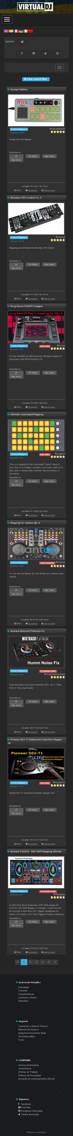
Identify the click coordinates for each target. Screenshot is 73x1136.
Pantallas (23, 1001)
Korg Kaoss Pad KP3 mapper (26, 306)
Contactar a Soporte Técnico (33, 1026)
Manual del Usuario (28, 1029)
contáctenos (24, 1068)
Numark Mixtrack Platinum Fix (27, 631)
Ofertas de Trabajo (28, 1072)
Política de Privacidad (29, 1075)
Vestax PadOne (19, 89)
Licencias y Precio (27, 997)
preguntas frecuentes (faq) (32, 1033)
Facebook (24, 1104)
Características (26, 994)
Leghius (61, 453)
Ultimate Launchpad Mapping (26, 414)
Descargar (23, 987)
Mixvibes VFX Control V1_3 (25, 197)
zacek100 (60, 782)
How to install (49, 190)
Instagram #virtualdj (30, 1111)
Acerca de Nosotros (28, 1065)
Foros (21, 1039)
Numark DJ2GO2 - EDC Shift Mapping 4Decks (36, 851)
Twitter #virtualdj (28, 1114)
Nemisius (60, 894)
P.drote (61, 562)
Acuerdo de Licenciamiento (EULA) (36, 1078)
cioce (62, 345)
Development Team (56, 674)
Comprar (22, 990)
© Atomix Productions (36, 1132)
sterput (61, 237)
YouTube (24, 1107)
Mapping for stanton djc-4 (25, 523)
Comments (33, 190)
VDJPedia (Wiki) (26, 1036)
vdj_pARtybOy (58, 129)
